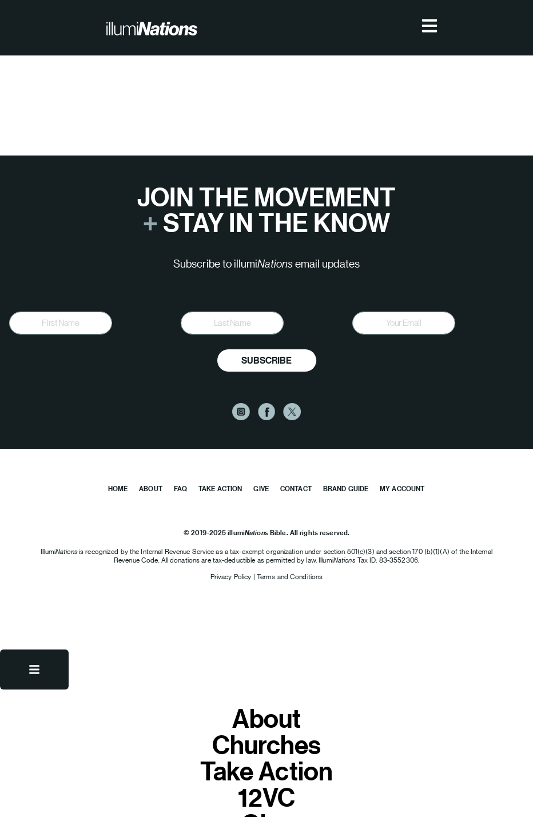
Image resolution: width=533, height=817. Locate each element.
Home (118, 488)
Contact (296, 488)
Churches (266, 744)
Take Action (220, 488)
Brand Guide (345, 488)
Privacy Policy (231, 576)
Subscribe (266, 360)
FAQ (180, 488)
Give (260, 488)
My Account (402, 488)
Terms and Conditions (290, 576)
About (150, 488)
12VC (266, 797)
